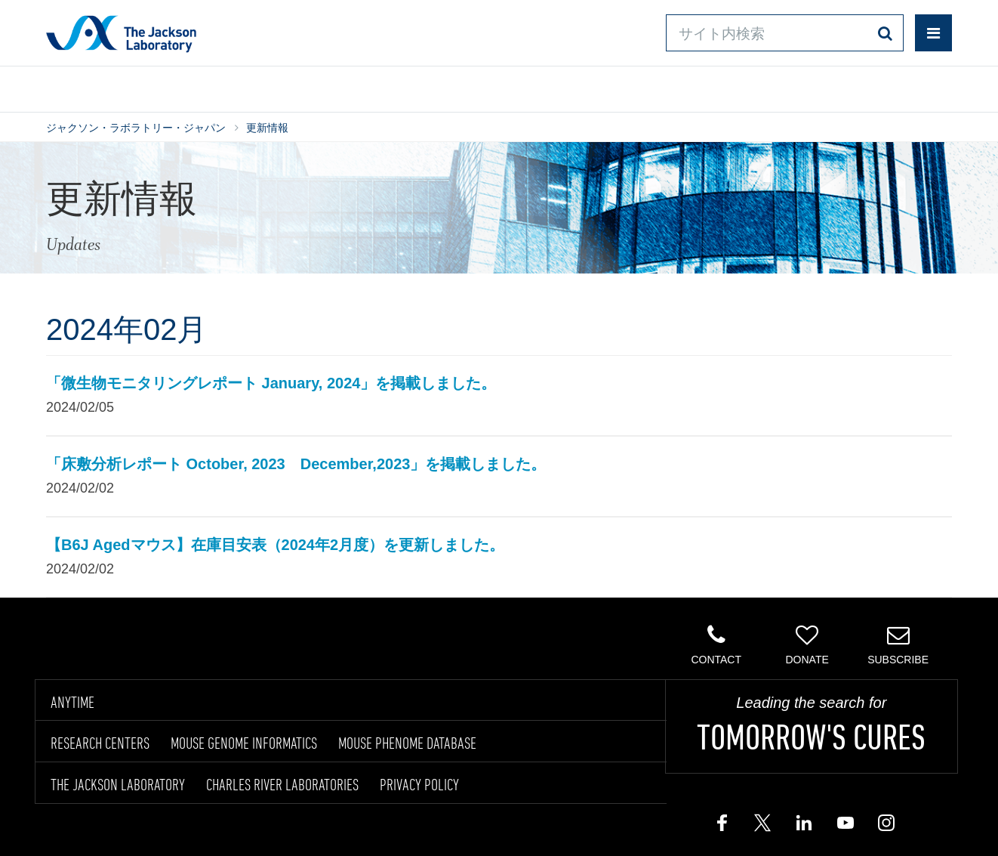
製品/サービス (117, 86)
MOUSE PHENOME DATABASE (407, 743)
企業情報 (886, 86)
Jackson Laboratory (121, 33)
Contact (716, 644)
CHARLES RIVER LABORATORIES (282, 784)
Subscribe (898, 644)
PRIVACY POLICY (419, 784)
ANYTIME (72, 702)
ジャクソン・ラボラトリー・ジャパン (136, 128)
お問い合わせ (627, 86)
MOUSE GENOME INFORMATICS (244, 743)
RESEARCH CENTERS (100, 743)
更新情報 (267, 128)
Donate (806, 644)
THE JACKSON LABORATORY (118, 784)
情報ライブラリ (277, 86)
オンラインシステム (455, 86)
